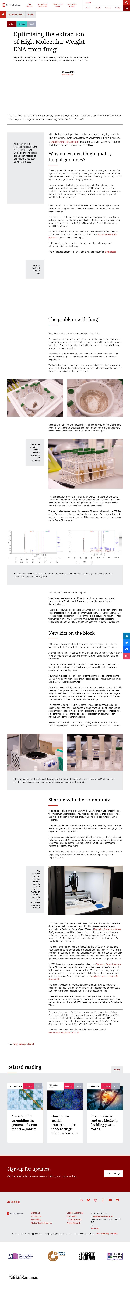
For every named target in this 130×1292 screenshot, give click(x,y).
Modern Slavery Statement (41, 1223)
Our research (29, 5)
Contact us (35, 1213)
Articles (31, 14)
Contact (118, 8)
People (98, 8)
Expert (31, 1044)
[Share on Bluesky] (126, 642)
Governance (72, 1216)
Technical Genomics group (108, 964)
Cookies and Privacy (75, 1213)
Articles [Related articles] (117, 1070)
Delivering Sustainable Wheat (107, 929)
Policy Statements (74, 1220)
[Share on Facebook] (126, 649)
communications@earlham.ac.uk (63, 1032)
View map (95, 1228)
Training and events (58, 5)
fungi (15, 1044)
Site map (15, 1201)
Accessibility (36, 1220)
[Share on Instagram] (126, 656)
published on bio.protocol (65, 141)
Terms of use (36, 1216)
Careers (108, 8)
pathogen (23, 1044)
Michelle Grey (67, 75)
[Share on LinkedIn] (126, 636)
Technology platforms (42, 5)
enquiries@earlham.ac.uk (103, 1216)
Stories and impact (71, 5)
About (88, 8)
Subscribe (111, 1173)
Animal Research (73, 1223)
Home (3, 14)
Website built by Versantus (107, 1233)
